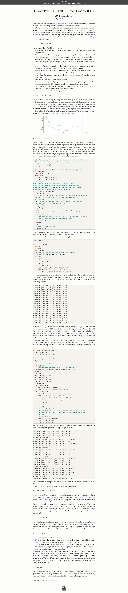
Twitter (44, 580)
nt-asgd (37, 544)
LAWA (37, 540)
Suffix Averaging (46, 500)
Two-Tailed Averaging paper (63, 23)
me (85, 3)
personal (71, 3)
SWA (36, 538)
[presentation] (72, 237)
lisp (57, 3)
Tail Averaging (86, 497)
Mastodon (53, 580)
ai (53, 3)
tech (62, 3)
